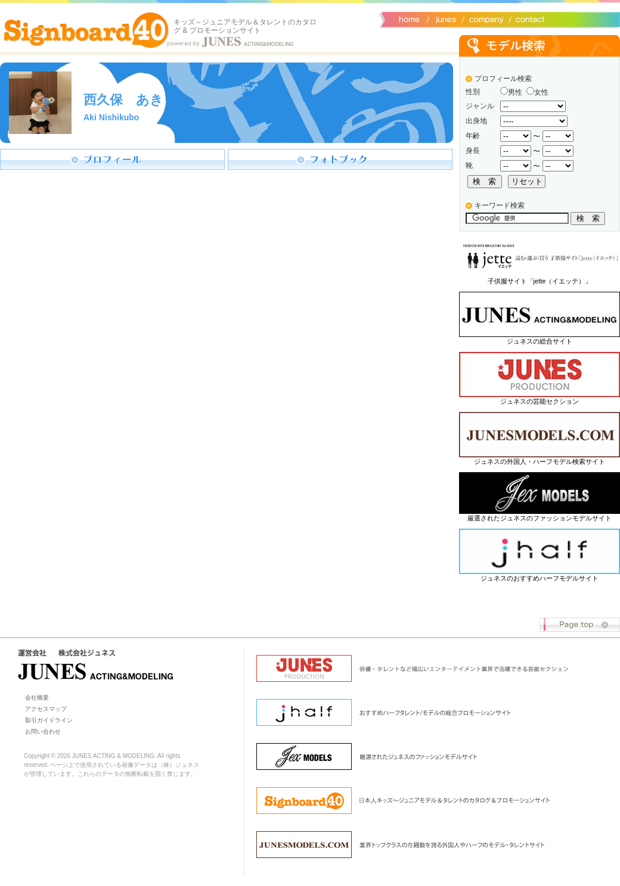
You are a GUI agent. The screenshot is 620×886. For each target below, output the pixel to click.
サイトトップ (408, 18)
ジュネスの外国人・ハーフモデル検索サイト (539, 461)
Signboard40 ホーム (86, 30)
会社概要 (484, 18)
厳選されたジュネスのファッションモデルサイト (539, 518)
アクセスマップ (46, 709)
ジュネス (444, 18)
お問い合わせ (527, 18)
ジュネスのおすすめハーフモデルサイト (539, 578)
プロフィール (112, 159)
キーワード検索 (500, 205)
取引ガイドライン (49, 720)
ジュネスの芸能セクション (539, 401)
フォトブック (340, 159)
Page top (580, 624)
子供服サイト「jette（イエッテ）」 (540, 281)
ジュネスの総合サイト (539, 341)
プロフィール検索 (503, 78)
